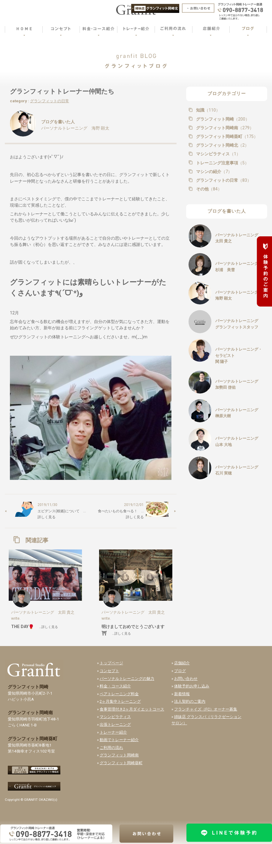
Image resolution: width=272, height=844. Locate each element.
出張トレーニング (115, 724)
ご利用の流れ (111, 747)
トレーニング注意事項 (222, 162)
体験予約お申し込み (191, 686)
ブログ (180, 671)
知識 (207, 110)
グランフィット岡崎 (222, 119)
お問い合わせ (186, 678)
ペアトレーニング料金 (119, 694)
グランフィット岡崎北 (222, 145)
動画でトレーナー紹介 (119, 740)
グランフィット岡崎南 (224, 127)
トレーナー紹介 (113, 732)
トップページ (111, 663)
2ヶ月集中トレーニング (120, 701)
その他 (208, 189)
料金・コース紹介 (115, 686)
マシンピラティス (217, 153)
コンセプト (109, 671)
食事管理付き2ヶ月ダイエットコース (132, 709)
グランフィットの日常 (49, 101)
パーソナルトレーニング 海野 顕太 (75, 128)
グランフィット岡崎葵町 (226, 136)
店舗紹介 (182, 663)
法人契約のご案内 (189, 701)
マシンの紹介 (213, 171)
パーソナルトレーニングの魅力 (127, 678)
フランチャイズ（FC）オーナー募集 (205, 709)
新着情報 (182, 694)
